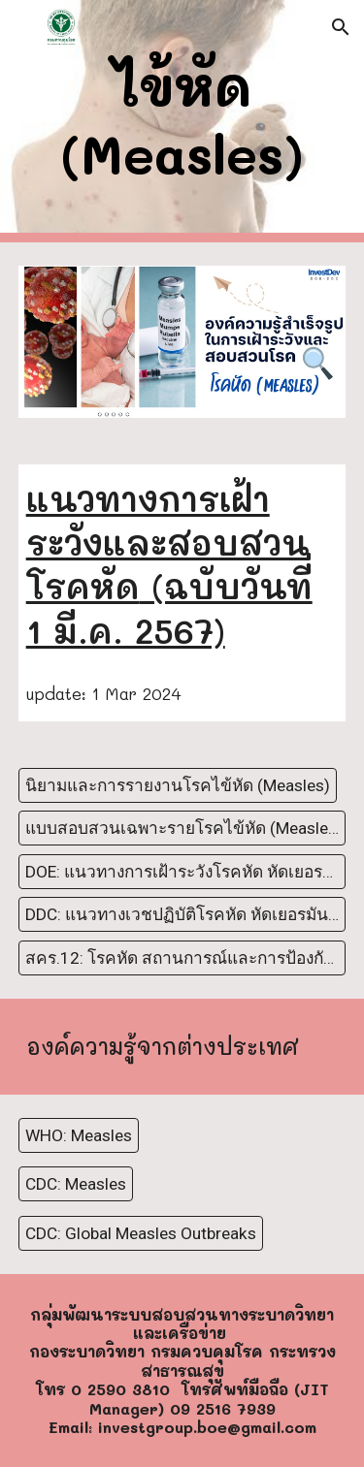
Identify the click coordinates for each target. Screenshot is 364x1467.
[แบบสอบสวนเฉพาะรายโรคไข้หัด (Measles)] (182, 828)
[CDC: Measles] (75, 1184)
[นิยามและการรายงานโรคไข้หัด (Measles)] (177, 785)
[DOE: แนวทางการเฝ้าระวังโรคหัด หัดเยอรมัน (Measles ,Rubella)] (182, 871)
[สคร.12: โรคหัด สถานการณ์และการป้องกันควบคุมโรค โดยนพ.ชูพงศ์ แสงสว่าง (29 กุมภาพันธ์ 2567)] (182, 957)
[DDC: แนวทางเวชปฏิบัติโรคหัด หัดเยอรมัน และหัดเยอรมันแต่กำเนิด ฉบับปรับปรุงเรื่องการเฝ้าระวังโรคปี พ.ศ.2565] (182, 914)
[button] (23, 26)
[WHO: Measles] (78, 1135)
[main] (182, 122)
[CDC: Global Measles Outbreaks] (140, 1232)
